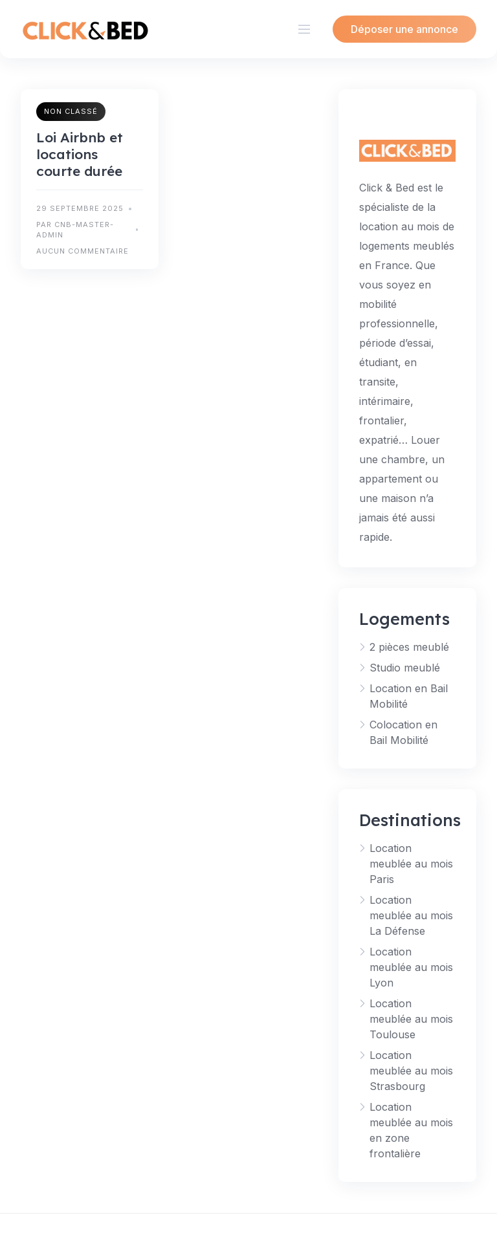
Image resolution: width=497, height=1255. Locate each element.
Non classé (71, 111)
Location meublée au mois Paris (411, 864)
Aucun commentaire (82, 251)
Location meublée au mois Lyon (411, 967)
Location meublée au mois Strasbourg (411, 1071)
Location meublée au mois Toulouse (411, 1019)
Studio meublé (405, 667)
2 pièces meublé (409, 646)
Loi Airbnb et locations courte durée (79, 154)
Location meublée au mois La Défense (411, 915)
